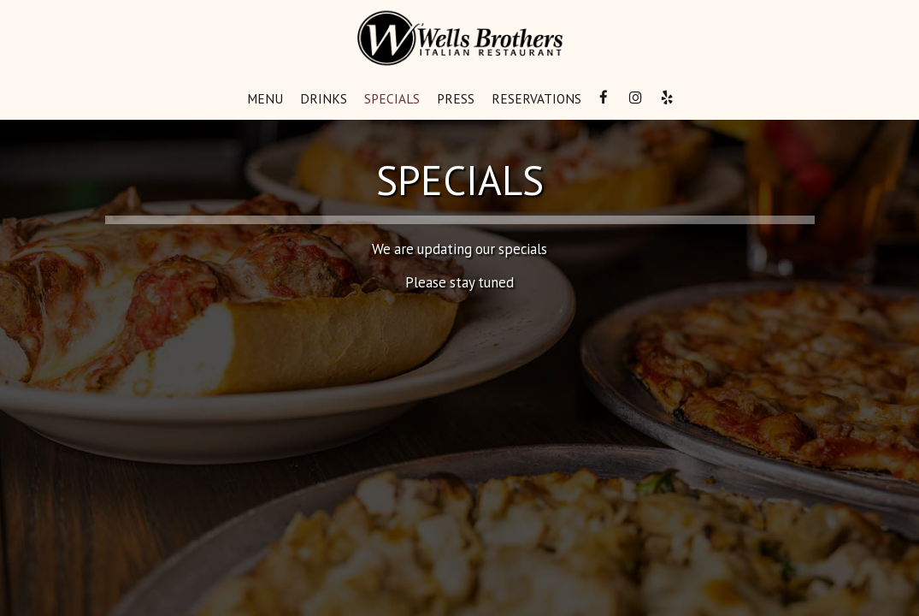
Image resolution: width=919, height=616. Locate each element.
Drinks (323, 98)
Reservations (536, 98)
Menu (265, 98)
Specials (392, 98)
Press (455, 98)
